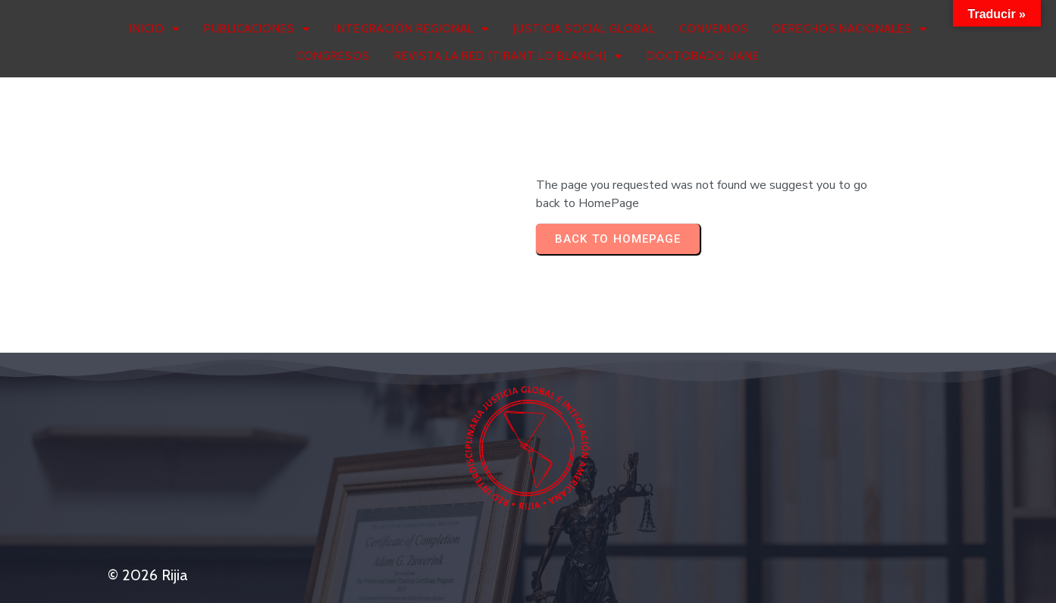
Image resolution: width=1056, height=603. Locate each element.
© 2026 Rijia (148, 575)
